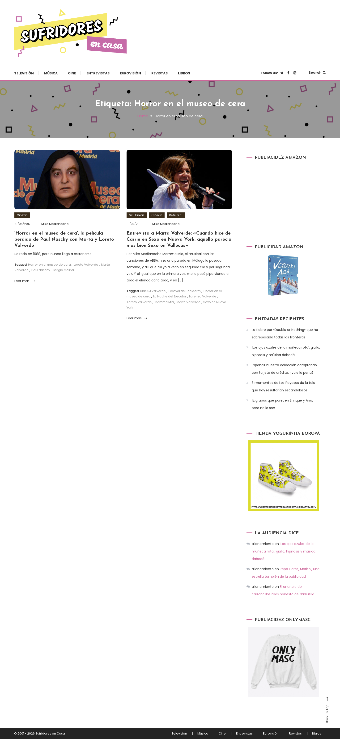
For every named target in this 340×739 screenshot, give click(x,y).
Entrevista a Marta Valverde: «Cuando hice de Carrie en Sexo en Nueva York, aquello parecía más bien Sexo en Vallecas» (179, 239)
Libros (184, 73)
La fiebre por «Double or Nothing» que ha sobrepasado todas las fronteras (285, 333)
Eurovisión (130, 73)
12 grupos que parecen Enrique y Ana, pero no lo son (282, 404)
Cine (72, 73)
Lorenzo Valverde (202, 296)
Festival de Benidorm (185, 291)
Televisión (24, 73)
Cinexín (22, 215)
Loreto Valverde (86, 264)
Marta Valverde (188, 302)
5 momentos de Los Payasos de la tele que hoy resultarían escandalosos (283, 386)
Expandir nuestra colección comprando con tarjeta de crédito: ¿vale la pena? (284, 369)
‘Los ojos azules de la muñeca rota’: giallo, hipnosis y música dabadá (286, 351)
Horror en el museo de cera (49, 264)
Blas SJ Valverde (153, 291)
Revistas (159, 73)
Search (317, 72)
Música (51, 73)
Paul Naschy (40, 270)
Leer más (24, 281)
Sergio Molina (63, 270)
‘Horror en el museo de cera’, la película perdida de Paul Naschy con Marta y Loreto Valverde (64, 239)
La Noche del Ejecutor (169, 296)
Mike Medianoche (55, 224)
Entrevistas (98, 73)
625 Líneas (136, 215)
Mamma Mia (164, 302)
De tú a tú (176, 215)
